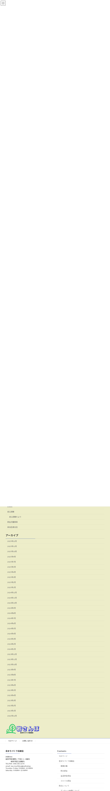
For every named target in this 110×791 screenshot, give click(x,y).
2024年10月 (12, 603)
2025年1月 (11, 587)
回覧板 (9, 507)
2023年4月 (11, 695)
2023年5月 (11, 690)
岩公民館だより (15, 517)
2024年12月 (12, 593)
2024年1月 (11, 649)
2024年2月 (11, 644)
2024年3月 (11, 639)
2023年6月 (11, 685)
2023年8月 (11, 675)
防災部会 (64, 771)
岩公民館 (10, 512)
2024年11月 (12, 598)
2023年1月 (11, 711)
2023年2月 (11, 706)
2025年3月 (11, 577)
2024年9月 (11, 608)
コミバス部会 (66, 781)
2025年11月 (12, 546)
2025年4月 (11, 572)
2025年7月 (11, 562)
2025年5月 (11, 567)
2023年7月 (11, 680)
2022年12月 (12, 716)
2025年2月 (11, 582)
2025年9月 (11, 557)
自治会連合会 (12, 527)
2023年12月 (12, 654)
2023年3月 (11, 701)
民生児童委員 (12, 522)
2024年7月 (11, 618)
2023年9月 (11, 670)
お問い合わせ (27, 741)
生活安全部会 (66, 776)
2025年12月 (12, 541)
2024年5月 (11, 629)
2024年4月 (11, 634)
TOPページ (12, 741)
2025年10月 (12, 552)
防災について (64, 786)
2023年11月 (12, 659)
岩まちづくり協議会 (66, 761)
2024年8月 (11, 613)
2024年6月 (11, 623)
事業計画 (64, 766)
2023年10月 (12, 665)
